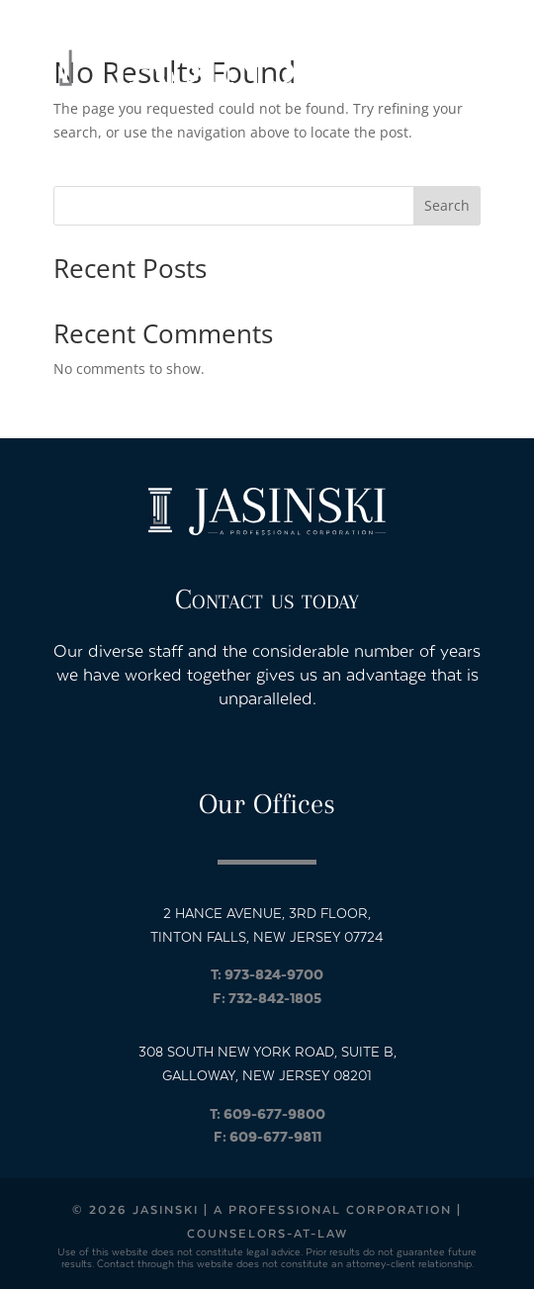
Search (447, 205)
